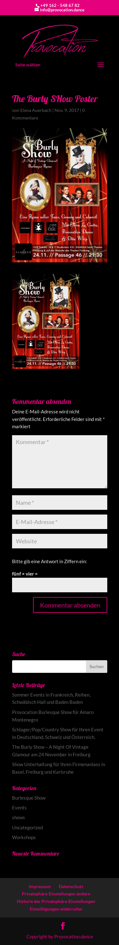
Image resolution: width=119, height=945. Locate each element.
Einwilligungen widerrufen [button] (56, 908)
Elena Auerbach (35, 110)
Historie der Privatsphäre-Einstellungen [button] (56, 901)
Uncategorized (27, 827)
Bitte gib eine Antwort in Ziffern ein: (49, 561)
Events (19, 807)
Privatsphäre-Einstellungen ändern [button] (56, 893)
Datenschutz (71, 886)
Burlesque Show (28, 798)
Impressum (40, 886)
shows (18, 817)
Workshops (24, 837)
